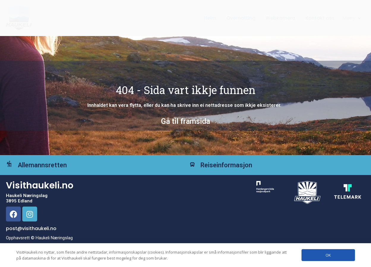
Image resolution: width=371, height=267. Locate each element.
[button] (352, 18)
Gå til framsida (185, 121)
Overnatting (240, 18)
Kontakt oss (319, 18)
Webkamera (280, 18)
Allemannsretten (51, 169)
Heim (210, 18)
